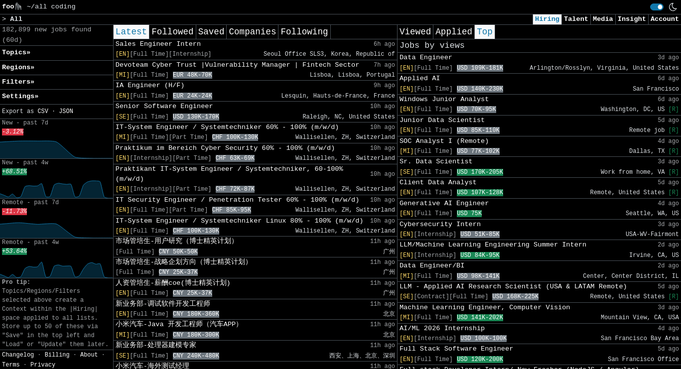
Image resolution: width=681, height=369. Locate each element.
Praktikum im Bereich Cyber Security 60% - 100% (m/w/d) (225, 148)
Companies (252, 32)
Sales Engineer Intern (158, 44)
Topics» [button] (16, 52)
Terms (11, 365)
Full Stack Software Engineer (456, 349)
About (89, 355)
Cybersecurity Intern (440, 224)
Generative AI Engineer (444, 203)
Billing (57, 355)
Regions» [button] (18, 67)
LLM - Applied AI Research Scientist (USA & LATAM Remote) (513, 286)
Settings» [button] (20, 96)
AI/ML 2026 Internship (442, 328)
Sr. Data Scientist (436, 161)
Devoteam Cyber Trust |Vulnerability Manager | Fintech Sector (237, 65)
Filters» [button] (18, 82)
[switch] (657, 6)
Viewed (415, 32)
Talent (576, 19)
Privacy (42, 365)
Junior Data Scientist (442, 120)
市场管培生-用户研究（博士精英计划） (177, 241)
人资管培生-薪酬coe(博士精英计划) (173, 283)
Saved (211, 32)
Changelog (18, 355)
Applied (453, 32)
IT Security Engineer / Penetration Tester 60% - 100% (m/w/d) (237, 200)
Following (304, 32)
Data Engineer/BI (432, 265)
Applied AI (420, 78)
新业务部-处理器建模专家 (156, 345)
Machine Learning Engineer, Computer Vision (485, 307)
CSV (42, 111)
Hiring (547, 19)
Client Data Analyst (438, 182)
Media (603, 19)
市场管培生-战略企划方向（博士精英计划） (184, 262)
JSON (66, 111)
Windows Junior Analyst (444, 99)
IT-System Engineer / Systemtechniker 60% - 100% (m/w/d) (227, 127)
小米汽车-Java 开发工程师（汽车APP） (179, 324)
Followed (172, 32)
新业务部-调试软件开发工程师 (163, 304)
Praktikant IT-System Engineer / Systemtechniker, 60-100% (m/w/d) (229, 174)
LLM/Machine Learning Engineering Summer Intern (493, 244)
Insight (632, 19)
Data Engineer (426, 57)
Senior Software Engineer (164, 106)
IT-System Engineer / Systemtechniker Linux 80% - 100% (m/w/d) (240, 221)
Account (665, 19)
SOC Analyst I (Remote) (444, 141)
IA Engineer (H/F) (150, 85)
